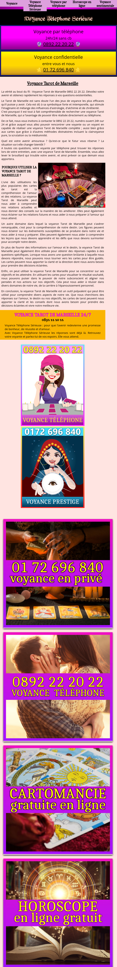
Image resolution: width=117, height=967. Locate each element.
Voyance (12, 3)
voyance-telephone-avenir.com (60, 947)
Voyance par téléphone (58, 3)
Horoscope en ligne (82, 3)
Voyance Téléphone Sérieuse (35, 4)
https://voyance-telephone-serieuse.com (58, 920)
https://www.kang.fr (28, 947)
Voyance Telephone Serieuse (59, 19)
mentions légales (79, 953)
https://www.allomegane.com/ (97, 947)
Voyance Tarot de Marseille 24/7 (52, 316)
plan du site (60, 953)
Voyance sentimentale (105, 3)
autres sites (98, 953)
